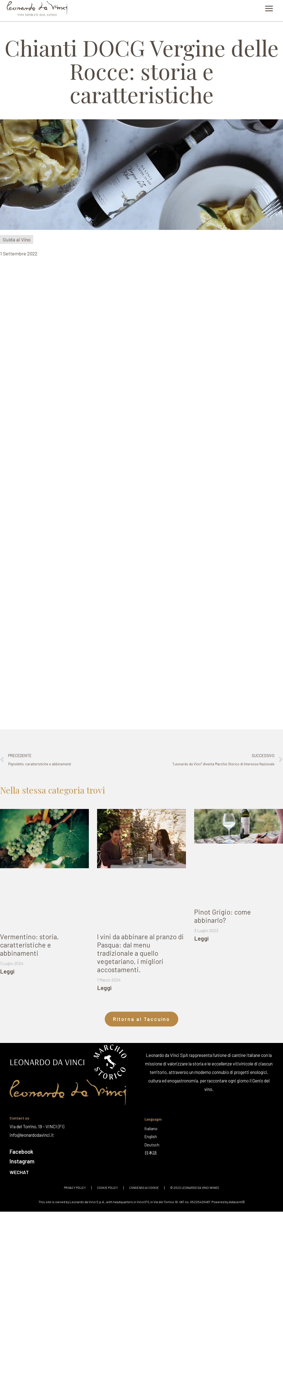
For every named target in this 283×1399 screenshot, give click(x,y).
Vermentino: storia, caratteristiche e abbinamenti (29, 944)
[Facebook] (74, 1151)
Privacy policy (75, 1186)
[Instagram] (74, 1160)
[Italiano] (152, 1129)
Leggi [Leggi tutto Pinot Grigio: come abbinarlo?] (201, 938)
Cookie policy (107, 1186)
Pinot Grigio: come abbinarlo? (222, 916)
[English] (152, 1137)
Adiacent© (237, 1201)
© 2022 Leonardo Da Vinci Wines (194, 1186)
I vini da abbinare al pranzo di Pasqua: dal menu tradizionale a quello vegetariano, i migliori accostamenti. (140, 953)
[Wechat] (73, 1171)
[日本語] (152, 1153)
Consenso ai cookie (144, 1186)
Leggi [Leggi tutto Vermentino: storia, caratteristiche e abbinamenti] (7, 971)
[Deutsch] (152, 1145)
